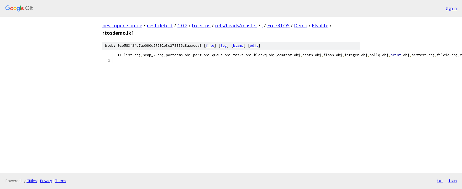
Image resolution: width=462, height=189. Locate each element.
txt (440, 180)
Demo (300, 25)
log (223, 45)
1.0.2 (182, 25)
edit (254, 45)
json (452, 180)
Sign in (451, 8)
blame (238, 45)
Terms (60, 180)
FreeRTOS (278, 25)
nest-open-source (122, 25)
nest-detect (160, 25)
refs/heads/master (236, 25)
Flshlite (320, 25)
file (210, 45)
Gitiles (32, 180)
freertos (201, 25)
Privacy (46, 180)
